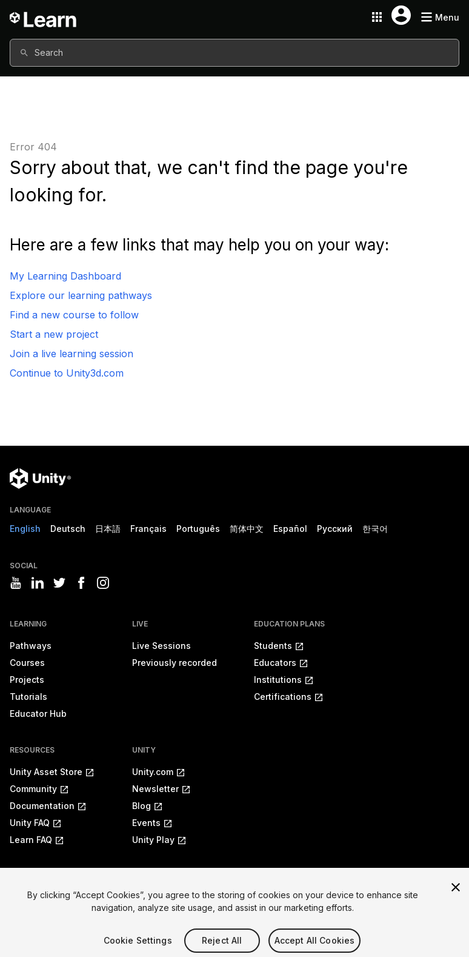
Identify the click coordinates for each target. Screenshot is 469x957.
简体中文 (247, 528)
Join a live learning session (71, 354)
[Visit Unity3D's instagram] (103, 583)
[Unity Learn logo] (44, 17)
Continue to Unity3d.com (67, 373)
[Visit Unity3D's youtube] (16, 583)
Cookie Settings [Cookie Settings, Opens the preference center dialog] (138, 949)
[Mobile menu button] (440, 17)
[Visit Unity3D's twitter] (59, 583)
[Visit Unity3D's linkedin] (38, 583)
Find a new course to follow (74, 315)
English (25, 528)
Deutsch (67, 528)
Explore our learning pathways (81, 295)
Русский (335, 528)
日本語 (108, 528)
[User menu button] (401, 15)
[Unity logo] (40, 478)
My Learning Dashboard (65, 276)
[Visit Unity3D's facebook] (81, 583)
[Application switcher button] (377, 17)
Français (148, 528)
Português (198, 528)
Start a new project (54, 334)
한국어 (375, 528)
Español (290, 528)
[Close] (455, 896)
